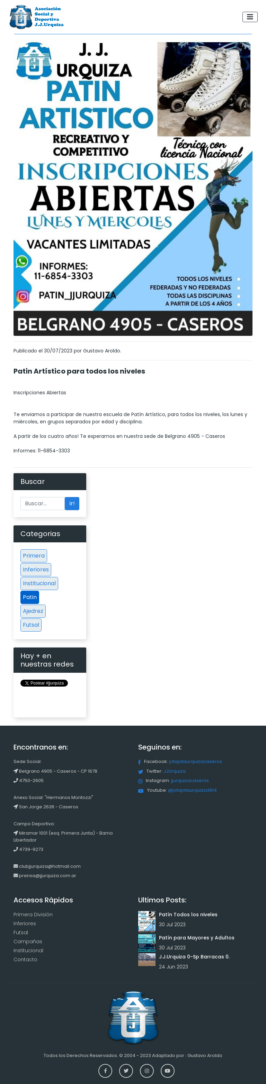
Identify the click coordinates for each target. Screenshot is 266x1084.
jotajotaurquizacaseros (195, 761)
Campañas (28, 941)
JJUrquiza (174, 771)
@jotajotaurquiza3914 (192, 790)
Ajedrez (33, 611)
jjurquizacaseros (190, 780)
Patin (30, 597)
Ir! (72, 503)
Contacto (25, 959)
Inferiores (36, 569)
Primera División (33, 914)
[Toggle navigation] (250, 17)
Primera (34, 556)
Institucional (39, 583)
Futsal (31, 625)
